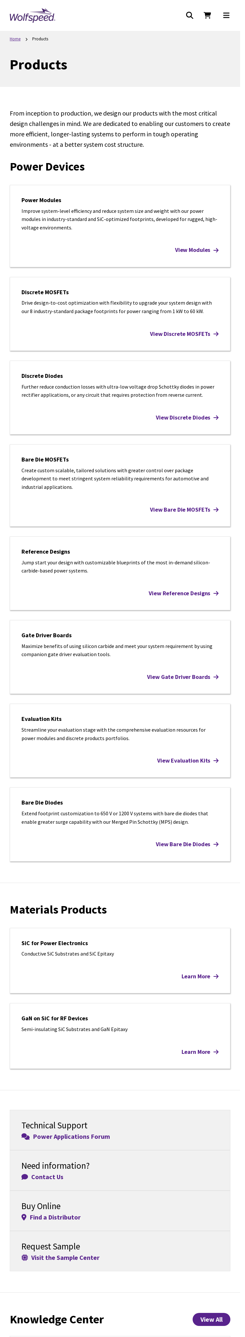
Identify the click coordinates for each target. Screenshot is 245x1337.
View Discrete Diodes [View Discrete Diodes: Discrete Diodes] (187, 417)
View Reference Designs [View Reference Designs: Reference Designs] (184, 593)
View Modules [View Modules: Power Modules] (197, 250)
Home (15, 39)
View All (211, 1319)
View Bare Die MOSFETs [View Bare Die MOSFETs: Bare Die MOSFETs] (184, 509)
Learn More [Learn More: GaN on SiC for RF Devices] (200, 1051)
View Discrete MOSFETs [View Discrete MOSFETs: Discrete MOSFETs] (184, 334)
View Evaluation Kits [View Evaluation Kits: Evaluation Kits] (188, 760)
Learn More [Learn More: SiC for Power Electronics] (200, 976)
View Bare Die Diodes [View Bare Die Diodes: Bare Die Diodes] (187, 844)
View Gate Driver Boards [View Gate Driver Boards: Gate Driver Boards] (183, 677)
